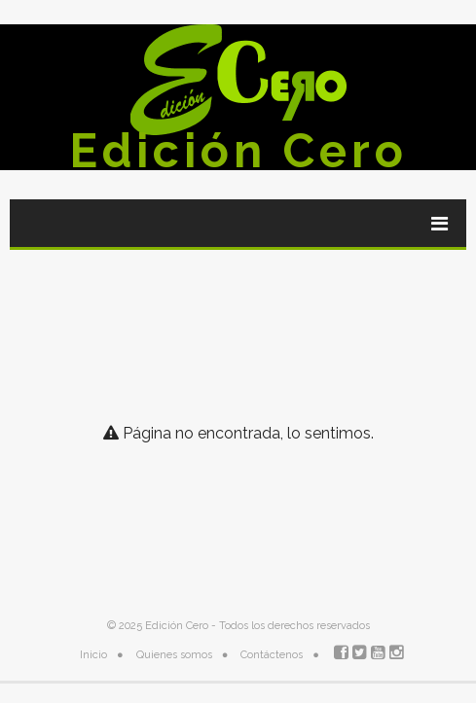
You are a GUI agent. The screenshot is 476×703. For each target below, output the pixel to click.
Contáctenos (271, 655)
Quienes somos (174, 655)
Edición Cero (238, 150)
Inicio (93, 655)
